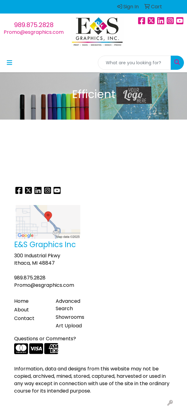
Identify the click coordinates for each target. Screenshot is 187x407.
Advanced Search (68, 305)
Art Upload (69, 325)
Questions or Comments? (45, 338)
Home (21, 301)
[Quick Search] (134, 63)
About (21, 309)
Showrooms (70, 317)
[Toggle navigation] (9, 62)
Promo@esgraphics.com (34, 32)
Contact (24, 318)
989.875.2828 (34, 25)
